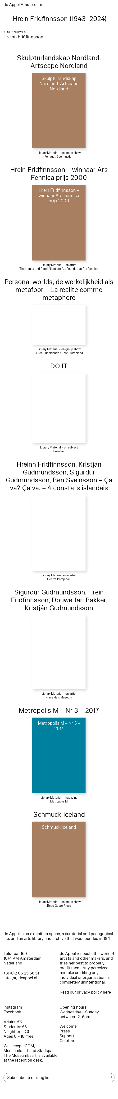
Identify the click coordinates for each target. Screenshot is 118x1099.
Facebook (12, 1012)
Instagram (13, 1007)
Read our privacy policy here (85, 992)
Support (66, 1036)
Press (64, 1031)
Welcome (68, 1026)
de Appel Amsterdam (23, 4)
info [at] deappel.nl (20, 978)
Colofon (66, 1040)
